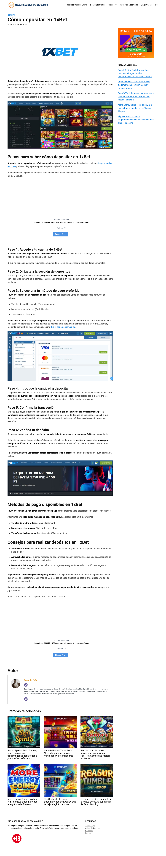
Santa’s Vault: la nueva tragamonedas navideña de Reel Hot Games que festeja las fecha (136, 96)
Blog (156, 5)
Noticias (11, 15)
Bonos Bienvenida (97, 5)
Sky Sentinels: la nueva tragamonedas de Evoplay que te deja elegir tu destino (136, 119)
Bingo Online (146, 5)
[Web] (26, 685)
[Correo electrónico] (26, 699)
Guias (110, 5)
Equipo (88, 833)
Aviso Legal (90, 826)
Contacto (89, 831)
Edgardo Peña (30, 680)
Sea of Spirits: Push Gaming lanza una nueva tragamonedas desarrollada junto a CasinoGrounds (135, 73)
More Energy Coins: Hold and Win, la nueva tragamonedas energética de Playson (135, 108)
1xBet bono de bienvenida (63, 327)
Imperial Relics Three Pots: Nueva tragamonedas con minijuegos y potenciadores (134, 84)
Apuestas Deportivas (129, 5)
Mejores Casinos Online (77, 5)
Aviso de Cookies (92, 828)
